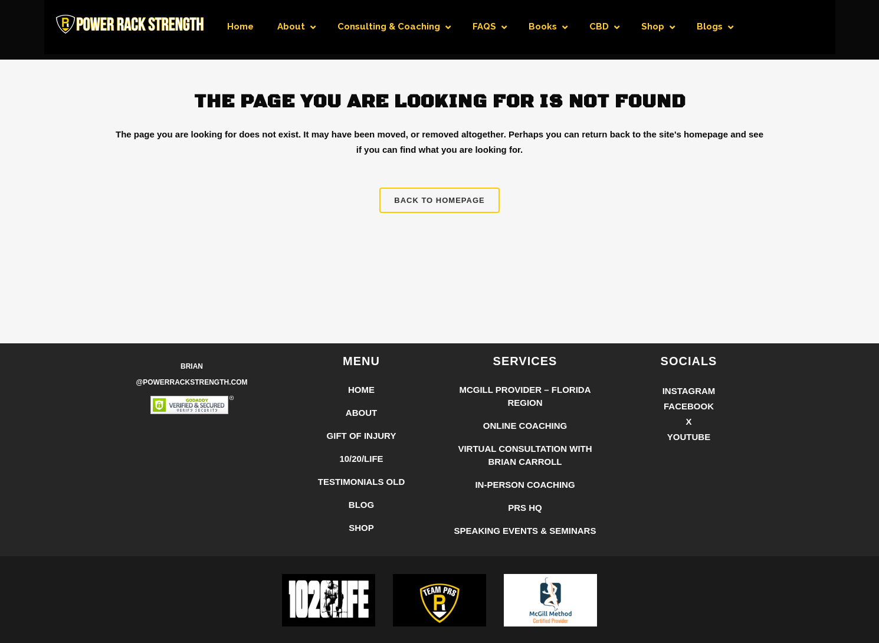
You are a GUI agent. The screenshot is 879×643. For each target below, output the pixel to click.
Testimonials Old (361, 482)
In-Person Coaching (525, 485)
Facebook (689, 406)
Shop (361, 528)
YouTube (688, 437)
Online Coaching (525, 426)
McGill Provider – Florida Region (525, 396)
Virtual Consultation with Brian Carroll (525, 455)
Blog (361, 505)
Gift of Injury (361, 436)
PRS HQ (525, 508)
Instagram (689, 391)
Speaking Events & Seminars (525, 531)
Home (361, 390)
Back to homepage (439, 200)
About (361, 413)
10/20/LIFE (361, 459)
